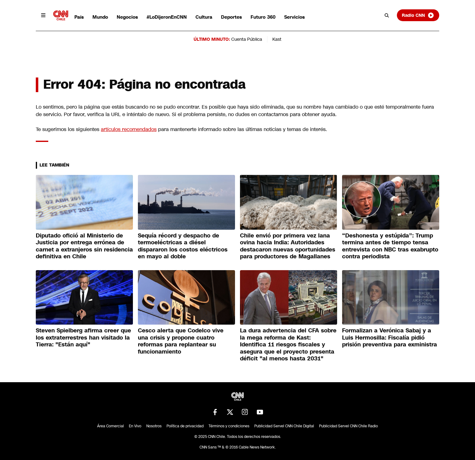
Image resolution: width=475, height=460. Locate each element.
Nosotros (154, 426)
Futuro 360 (263, 17)
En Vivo (135, 426)
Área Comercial (110, 426)
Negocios (127, 17)
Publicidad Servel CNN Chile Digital (284, 426)
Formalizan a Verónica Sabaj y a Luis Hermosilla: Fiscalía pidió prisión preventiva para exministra (389, 337)
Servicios (294, 17)
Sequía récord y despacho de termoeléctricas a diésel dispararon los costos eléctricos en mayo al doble (183, 246)
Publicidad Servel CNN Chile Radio (348, 426)
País (79, 17)
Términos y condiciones (229, 426)
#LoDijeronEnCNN (167, 17)
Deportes (231, 17)
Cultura (203, 17)
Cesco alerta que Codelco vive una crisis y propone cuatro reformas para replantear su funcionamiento (180, 341)
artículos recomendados (129, 129)
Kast (276, 39)
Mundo (100, 17)
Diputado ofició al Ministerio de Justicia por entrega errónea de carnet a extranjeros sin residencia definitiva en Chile (84, 246)
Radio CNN (418, 15)
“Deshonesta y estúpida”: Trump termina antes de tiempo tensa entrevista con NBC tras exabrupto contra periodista (390, 246)
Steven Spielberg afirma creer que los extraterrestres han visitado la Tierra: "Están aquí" (83, 337)
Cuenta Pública (246, 39)
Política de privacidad (185, 426)
